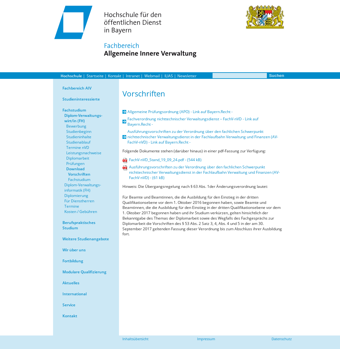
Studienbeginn (78, 131)
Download (75, 169)
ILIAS (169, 76)
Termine (71, 206)
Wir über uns (74, 250)
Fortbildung (72, 261)
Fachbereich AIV (76, 88)
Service (68, 305)
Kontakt (114, 76)
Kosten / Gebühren (80, 211)
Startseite (95, 76)
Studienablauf (78, 142)
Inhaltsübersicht (135, 338)
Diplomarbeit (77, 158)
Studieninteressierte (81, 99)
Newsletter (187, 76)
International (74, 294)
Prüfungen (75, 163)
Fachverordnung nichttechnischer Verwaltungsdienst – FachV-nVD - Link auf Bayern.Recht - (192, 121)
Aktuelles (70, 283)
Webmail (152, 76)
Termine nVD (77, 147)
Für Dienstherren (79, 201)
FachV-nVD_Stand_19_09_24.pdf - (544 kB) (165, 159)
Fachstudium (74, 110)
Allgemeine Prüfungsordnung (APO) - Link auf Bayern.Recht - (180, 111)
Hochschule (71, 76)
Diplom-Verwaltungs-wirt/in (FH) (83, 118)
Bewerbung (76, 126)
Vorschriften (79, 174)
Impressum (206, 338)
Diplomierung (76, 195)
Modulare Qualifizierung (84, 272)
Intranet (133, 76)
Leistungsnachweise (83, 152)
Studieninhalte (78, 136)
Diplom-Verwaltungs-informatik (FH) (82, 187)
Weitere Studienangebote (85, 239)
